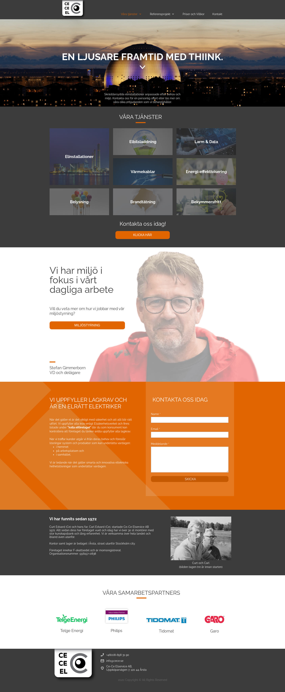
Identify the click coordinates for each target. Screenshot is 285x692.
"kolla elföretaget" (79, 427)
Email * (155, 429)
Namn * (156, 414)
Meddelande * (160, 443)
